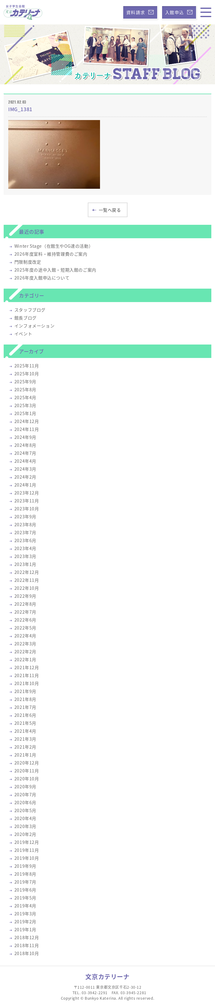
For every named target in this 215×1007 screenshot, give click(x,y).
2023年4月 (25, 548)
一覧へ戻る (106, 210)
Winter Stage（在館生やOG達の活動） (53, 246)
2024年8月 (25, 445)
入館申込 (179, 12)
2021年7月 (25, 707)
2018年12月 (26, 937)
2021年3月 (25, 739)
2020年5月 (25, 810)
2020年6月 (25, 802)
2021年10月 (26, 683)
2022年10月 (26, 588)
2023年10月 (26, 508)
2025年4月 (25, 397)
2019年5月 (25, 898)
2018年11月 (26, 945)
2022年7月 (25, 612)
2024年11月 (26, 429)
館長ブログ (25, 318)
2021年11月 (26, 675)
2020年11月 (26, 771)
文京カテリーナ (107, 976)
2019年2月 (25, 921)
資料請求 (140, 12)
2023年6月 (25, 540)
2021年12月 (26, 667)
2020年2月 (25, 834)
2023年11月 (26, 501)
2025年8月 (25, 389)
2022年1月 (25, 659)
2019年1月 (25, 929)
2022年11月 (26, 580)
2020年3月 (25, 826)
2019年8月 (25, 874)
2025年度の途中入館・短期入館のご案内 (55, 270)
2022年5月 (25, 628)
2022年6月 (25, 620)
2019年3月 (25, 913)
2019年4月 (25, 906)
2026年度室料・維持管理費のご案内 (50, 254)
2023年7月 (25, 532)
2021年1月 (25, 755)
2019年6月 (25, 890)
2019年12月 (26, 842)
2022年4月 (25, 636)
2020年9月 (25, 786)
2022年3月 (25, 643)
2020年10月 (26, 778)
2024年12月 (26, 421)
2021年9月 (25, 691)
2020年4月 (25, 818)
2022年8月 (25, 604)
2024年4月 (25, 461)
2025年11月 (26, 366)
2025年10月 (26, 373)
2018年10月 (26, 953)
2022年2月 (25, 651)
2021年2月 (25, 747)
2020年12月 (26, 763)
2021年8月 (25, 699)
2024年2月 (25, 477)
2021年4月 (25, 731)
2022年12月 (26, 572)
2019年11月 (26, 850)
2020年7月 (25, 794)
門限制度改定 (27, 262)
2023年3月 (25, 556)
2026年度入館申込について (41, 278)
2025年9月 (25, 381)
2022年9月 (25, 596)
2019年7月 (25, 882)
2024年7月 (25, 453)
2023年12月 (26, 493)
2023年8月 (25, 524)
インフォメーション (34, 326)
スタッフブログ (30, 310)
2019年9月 (25, 866)
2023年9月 (25, 516)
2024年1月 (25, 485)
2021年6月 (25, 715)
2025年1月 (25, 413)
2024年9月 (25, 437)
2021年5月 (25, 723)
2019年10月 (26, 858)
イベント (23, 333)
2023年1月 (25, 564)
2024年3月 (25, 469)
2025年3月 (25, 405)
